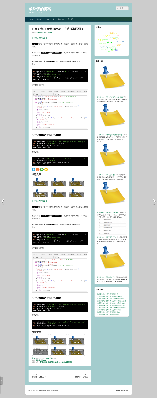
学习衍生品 (50, 19)
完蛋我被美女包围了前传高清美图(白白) (109, 296)
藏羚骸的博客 (40, 9)
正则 (37, 360)
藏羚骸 (50, 32)
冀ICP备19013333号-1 (122, 390)
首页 (31, 19)
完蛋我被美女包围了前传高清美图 (107, 294)
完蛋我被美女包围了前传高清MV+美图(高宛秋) (111, 301)
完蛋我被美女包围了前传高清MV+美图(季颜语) (111, 305)
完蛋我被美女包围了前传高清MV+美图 (109, 310)
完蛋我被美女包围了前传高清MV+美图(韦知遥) (111, 303)
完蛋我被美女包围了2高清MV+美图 (108, 314)
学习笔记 (40, 19)
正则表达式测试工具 (39, 38)
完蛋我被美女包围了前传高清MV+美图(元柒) (111, 298)
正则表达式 (49, 358)
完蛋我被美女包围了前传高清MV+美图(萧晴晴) (111, 307)
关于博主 (70, 19)
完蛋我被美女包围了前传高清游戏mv (108, 312)
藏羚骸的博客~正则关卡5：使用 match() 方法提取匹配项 (56, 362)
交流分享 (61, 19)
